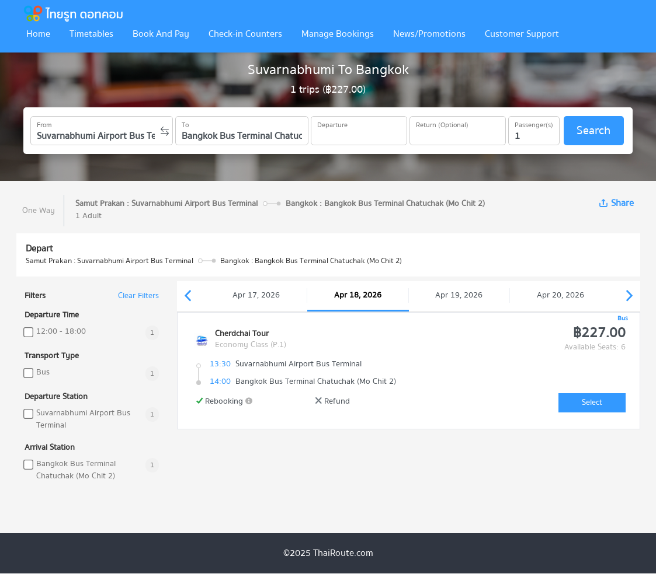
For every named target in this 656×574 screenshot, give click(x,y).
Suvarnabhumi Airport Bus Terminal (83, 419)
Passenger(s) (534, 123)
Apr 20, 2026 (560, 295)
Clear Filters (138, 296)
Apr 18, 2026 (357, 295)
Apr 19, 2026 (459, 295)
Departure (332, 123)
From (44, 123)
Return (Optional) (442, 123)
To (185, 123)
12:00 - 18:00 (61, 332)
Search (593, 130)
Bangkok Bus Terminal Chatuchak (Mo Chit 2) (76, 470)
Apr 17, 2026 (256, 295)
